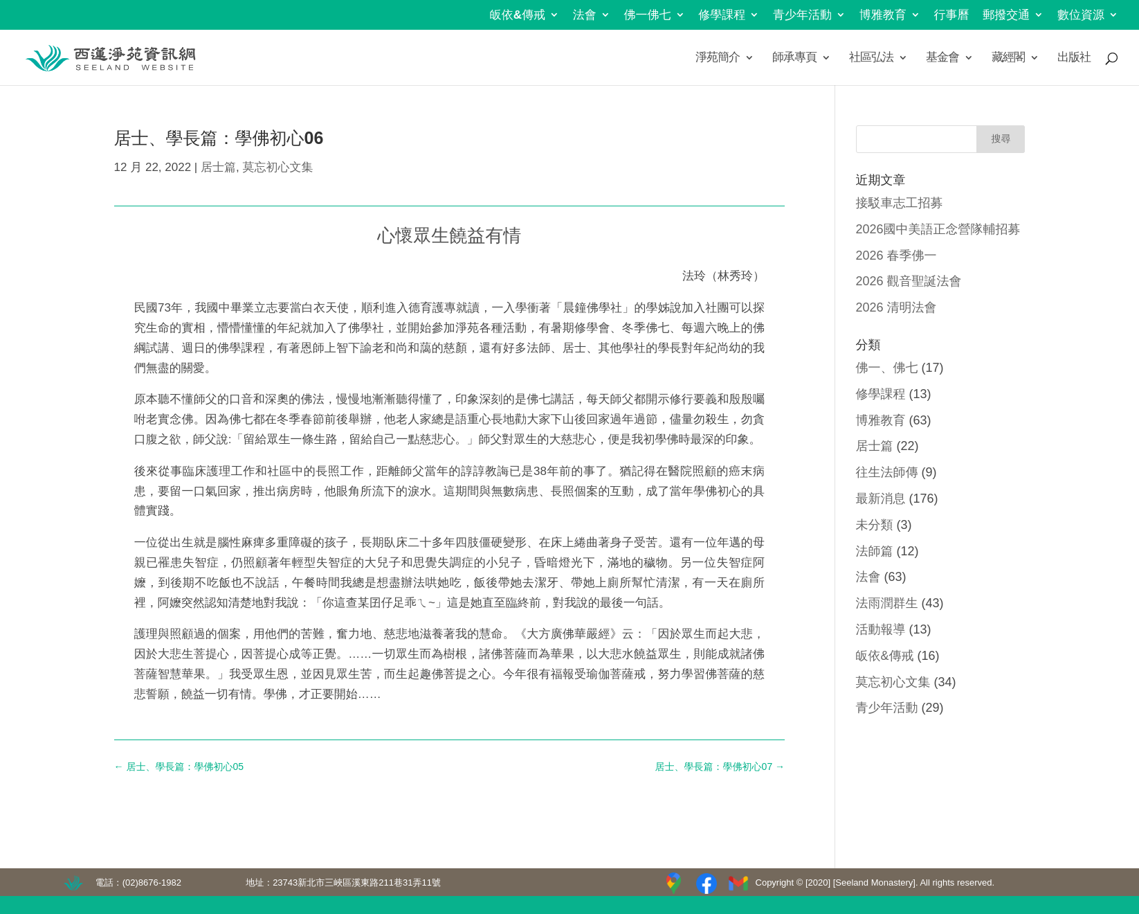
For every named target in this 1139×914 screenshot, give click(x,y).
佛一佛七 (647, 15)
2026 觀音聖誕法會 (909, 281)
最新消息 (881, 498)
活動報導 (881, 629)
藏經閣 (1008, 58)
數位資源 (1080, 15)
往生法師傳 (887, 472)
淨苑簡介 (717, 58)
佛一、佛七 (887, 368)
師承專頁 (794, 58)
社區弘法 (871, 58)
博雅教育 (882, 15)
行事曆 (951, 15)
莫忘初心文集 (277, 167)
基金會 (942, 58)
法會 (584, 15)
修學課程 (721, 15)
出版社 (1074, 58)
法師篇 (874, 551)
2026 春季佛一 (896, 255)
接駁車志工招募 (899, 203)
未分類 (874, 525)
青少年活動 (802, 15)
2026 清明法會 (896, 307)
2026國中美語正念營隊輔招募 (938, 229)
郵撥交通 (1006, 15)
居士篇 (218, 167)
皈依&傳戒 (517, 15)
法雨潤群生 (887, 603)
